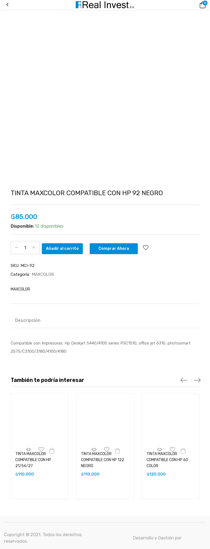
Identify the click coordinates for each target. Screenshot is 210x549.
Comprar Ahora (118, 247)
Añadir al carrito (67, 247)
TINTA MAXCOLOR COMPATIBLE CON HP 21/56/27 (33, 459)
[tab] (28, 320)
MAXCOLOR (43, 273)
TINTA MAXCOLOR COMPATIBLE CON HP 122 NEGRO (102, 459)
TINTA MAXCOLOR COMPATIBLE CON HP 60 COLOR (167, 459)
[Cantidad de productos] (25, 247)
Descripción (27, 319)
